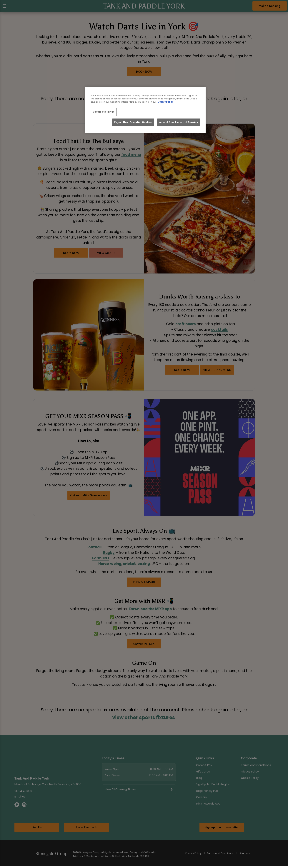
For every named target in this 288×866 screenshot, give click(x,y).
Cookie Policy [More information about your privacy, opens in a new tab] (165, 101)
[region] (145, 110)
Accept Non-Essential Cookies (178, 122)
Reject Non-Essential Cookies (133, 122)
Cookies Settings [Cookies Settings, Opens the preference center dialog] (104, 111)
